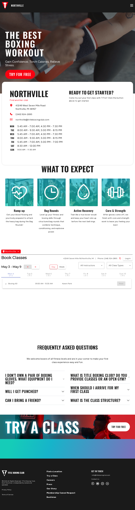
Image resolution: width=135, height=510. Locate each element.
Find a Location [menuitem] (54, 471)
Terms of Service (7, 494)
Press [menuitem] (49, 484)
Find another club (19, 100)
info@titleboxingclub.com (100, 475)
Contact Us (95, 479)
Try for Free (20, 74)
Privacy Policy (6, 490)
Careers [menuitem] (51, 480)
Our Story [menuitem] (52, 488)
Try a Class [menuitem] (52, 476)
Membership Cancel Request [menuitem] (61, 493)
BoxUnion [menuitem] (51, 497)
